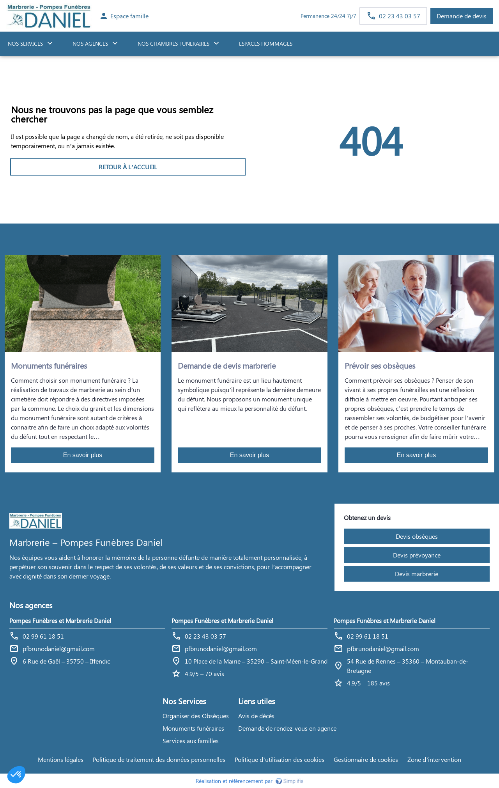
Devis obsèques (417, 536)
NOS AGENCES (90, 43)
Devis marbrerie (416, 574)
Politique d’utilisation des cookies (279, 759)
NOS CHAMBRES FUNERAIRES (173, 43)
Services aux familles (191, 741)
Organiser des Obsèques (196, 716)
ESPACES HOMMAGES (265, 43)
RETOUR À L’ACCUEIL (128, 167)
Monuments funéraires (193, 728)
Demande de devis (462, 16)
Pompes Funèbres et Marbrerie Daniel (60, 620)
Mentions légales (60, 759)
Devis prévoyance (417, 555)
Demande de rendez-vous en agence (287, 728)
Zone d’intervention (434, 759)
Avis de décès (256, 716)
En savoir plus (83, 455)
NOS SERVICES (25, 43)
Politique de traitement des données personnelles (159, 759)
